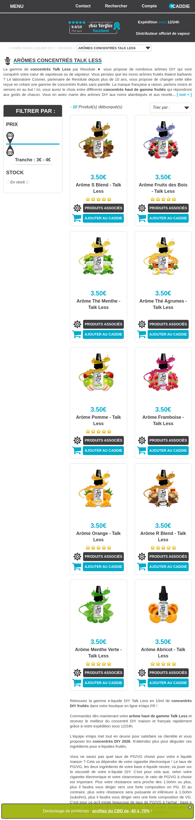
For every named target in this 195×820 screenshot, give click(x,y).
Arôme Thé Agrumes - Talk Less (163, 304)
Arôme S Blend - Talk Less (98, 188)
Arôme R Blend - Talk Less (163, 536)
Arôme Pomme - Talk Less (98, 420)
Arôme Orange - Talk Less (98, 536)
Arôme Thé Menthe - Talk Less (98, 304)
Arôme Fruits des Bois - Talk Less (163, 188)
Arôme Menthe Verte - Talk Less (98, 652)
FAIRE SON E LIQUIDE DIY (33, 48)
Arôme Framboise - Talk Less (163, 420)
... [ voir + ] (182, 94)
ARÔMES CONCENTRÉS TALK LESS (114, 48)
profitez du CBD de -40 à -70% (121, 811)
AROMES (65, 48)
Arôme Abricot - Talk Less (163, 652)
